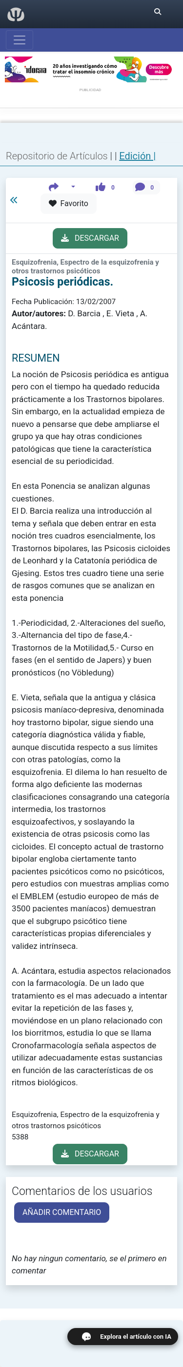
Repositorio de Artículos (57, 156)
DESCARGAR (90, 238)
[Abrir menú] (19, 40)
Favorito (68, 203)
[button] (62, 187)
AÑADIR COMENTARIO (61, 1212)
